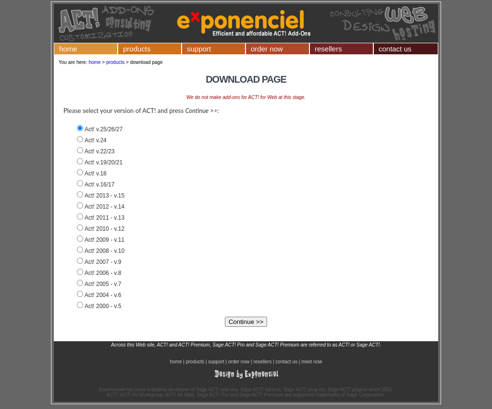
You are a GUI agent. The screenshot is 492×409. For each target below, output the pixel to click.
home (68, 49)
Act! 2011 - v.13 (104, 217)
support (199, 49)
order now (267, 49)
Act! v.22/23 (99, 151)
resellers (328, 49)
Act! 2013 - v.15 (104, 195)
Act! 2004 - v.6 (103, 295)
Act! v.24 (96, 140)
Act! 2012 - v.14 (104, 206)
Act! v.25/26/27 (104, 129)
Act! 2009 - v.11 (104, 239)
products (137, 49)
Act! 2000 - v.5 (103, 306)
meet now (311, 361)
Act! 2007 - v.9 (103, 262)
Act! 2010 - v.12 (104, 228)
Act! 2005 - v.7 (103, 284)
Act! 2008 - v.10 (104, 251)
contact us (395, 49)
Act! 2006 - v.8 (103, 273)
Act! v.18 (96, 173)
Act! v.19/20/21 (104, 162)
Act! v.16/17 (99, 184)
